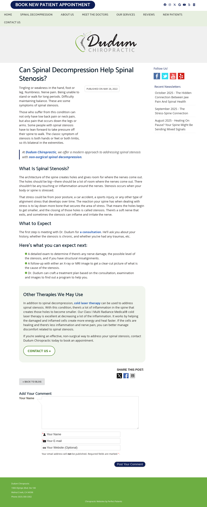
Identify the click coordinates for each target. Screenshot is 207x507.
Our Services (125, 14)
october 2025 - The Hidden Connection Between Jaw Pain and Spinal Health (173, 97)
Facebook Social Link (157, 76)
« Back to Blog (31, 381)
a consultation (90, 232)
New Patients (172, 14)
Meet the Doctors (95, 14)
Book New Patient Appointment (52, 5)
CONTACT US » (39, 351)
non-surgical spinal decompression (55, 157)
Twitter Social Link (165, 76)
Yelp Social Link (181, 76)
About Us (67, 14)
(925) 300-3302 (25, 496)
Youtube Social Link (173, 76)
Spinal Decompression (36, 14)
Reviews (149, 14)
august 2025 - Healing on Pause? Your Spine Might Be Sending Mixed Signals (174, 124)
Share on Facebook (126, 375)
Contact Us (12, 22)
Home (8, 14)
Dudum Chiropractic (41, 152)
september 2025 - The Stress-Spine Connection (171, 111)
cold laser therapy (87, 303)
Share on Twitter (120, 375)
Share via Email (133, 375)
